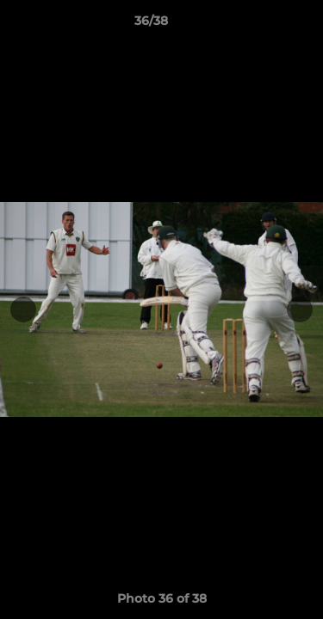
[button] (261, 25)
